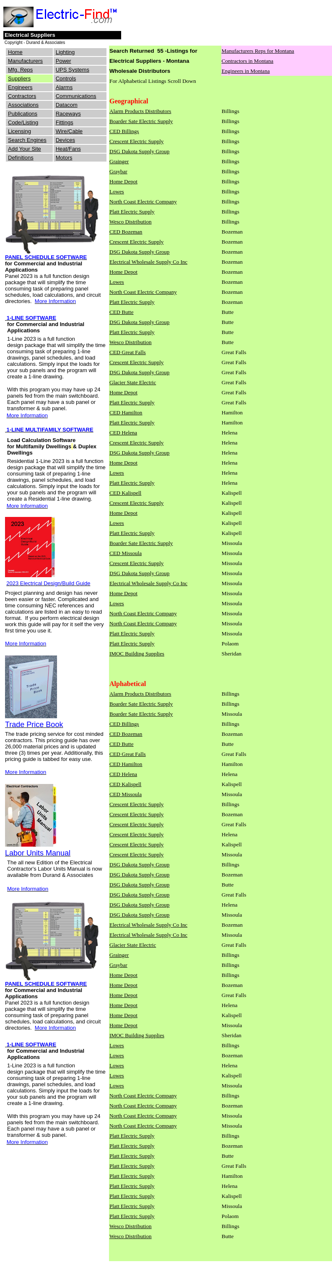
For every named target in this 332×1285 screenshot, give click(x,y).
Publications (22, 114)
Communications (76, 96)
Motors (64, 157)
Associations (23, 105)
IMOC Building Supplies (136, 653)
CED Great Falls (127, 352)
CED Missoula (125, 553)
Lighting (65, 52)
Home (15, 52)
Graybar (118, 171)
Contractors (22, 96)
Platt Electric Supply (132, 211)
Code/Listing (23, 122)
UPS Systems (72, 70)
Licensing (19, 131)
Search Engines (27, 140)
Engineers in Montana (246, 71)
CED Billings (124, 131)
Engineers (20, 87)
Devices (65, 140)
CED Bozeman (125, 232)
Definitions (21, 157)
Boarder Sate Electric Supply (141, 121)
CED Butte (121, 312)
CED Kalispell (125, 493)
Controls (66, 78)
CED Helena (123, 432)
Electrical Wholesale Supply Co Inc (148, 262)
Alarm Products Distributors (140, 111)
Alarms (64, 87)
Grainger (119, 161)
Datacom (67, 105)
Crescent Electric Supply (136, 141)
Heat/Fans (68, 149)
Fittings (64, 122)
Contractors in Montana (247, 61)
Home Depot (123, 181)
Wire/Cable (69, 131)
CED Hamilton (125, 412)
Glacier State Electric (132, 382)
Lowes (116, 191)
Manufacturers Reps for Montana (258, 51)
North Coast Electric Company (143, 201)
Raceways (68, 114)
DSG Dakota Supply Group (139, 151)
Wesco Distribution (130, 221)
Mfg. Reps (20, 70)
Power (63, 61)
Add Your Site (24, 149)
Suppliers (19, 78)
